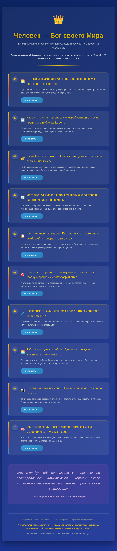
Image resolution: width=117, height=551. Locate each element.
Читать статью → (32, 100)
